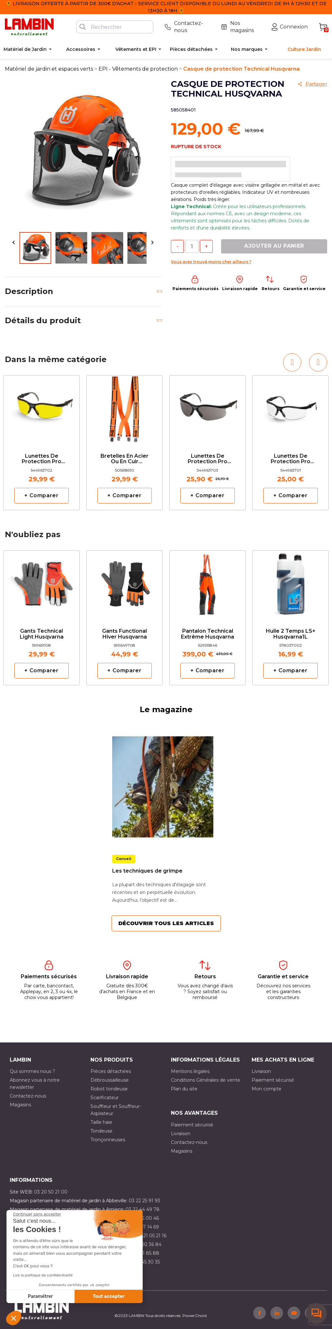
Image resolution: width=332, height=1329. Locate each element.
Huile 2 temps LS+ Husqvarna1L (290, 634)
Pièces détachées (110, 1071)
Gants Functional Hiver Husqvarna (124, 634)
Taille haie (101, 1122)
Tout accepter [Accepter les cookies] (108, 1296)
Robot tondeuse (109, 1089)
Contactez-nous (28, 1096)
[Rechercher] (114, 26)
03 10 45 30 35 (144, 1262)
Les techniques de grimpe (147, 871)
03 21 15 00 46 (143, 1218)
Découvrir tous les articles (166, 923)
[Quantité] (191, 246)
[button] (13, 1318)
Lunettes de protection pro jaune (41, 459)
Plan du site (184, 1089)
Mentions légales (190, 1071)
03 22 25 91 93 (144, 1201)
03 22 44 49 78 (142, 1209)
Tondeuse (101, 1131)
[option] (41, 442)
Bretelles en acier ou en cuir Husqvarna (124, 459)
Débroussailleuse (109, 1080)
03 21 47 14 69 (143, 1227)
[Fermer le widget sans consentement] (37, 1214)
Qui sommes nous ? (32, 1071)
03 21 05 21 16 (151, 1236)
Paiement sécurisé (273, 1080)
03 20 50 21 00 (50, 1192)
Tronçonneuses (107, 1140)
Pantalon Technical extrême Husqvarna (207, 634)
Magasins (20, 1105)
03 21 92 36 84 (145, 1244)
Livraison (261, 1071)
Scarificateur (104, 1097)
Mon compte (266, 1089)
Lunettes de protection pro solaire (207, 459)
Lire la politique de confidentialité (43, 1275)
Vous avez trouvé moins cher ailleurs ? (211, 261)
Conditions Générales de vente (205, 1080)
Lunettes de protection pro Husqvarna (290, 459)
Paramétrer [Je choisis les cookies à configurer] (40, 1296)
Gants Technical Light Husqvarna (42, 634)
